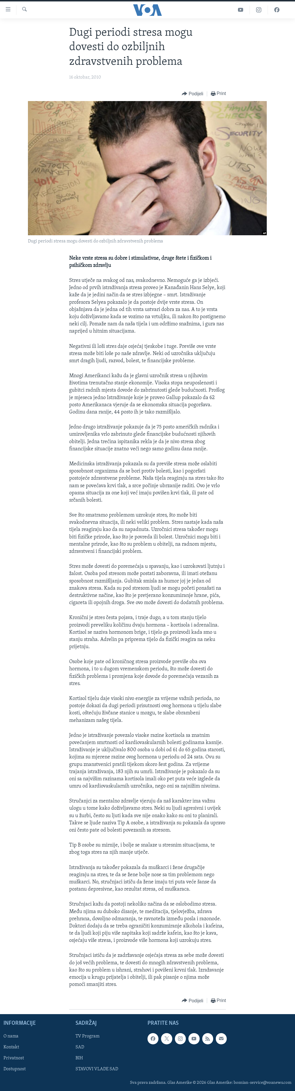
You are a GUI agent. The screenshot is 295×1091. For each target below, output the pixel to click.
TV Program (87, 1036)
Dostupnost (14, 1069)
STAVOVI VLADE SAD (96, 1069)
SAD (79, 1047)
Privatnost (13, 1058)
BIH (79, 1058)
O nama (10, 1036)
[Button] (192, 94)
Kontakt (11, 1047)
